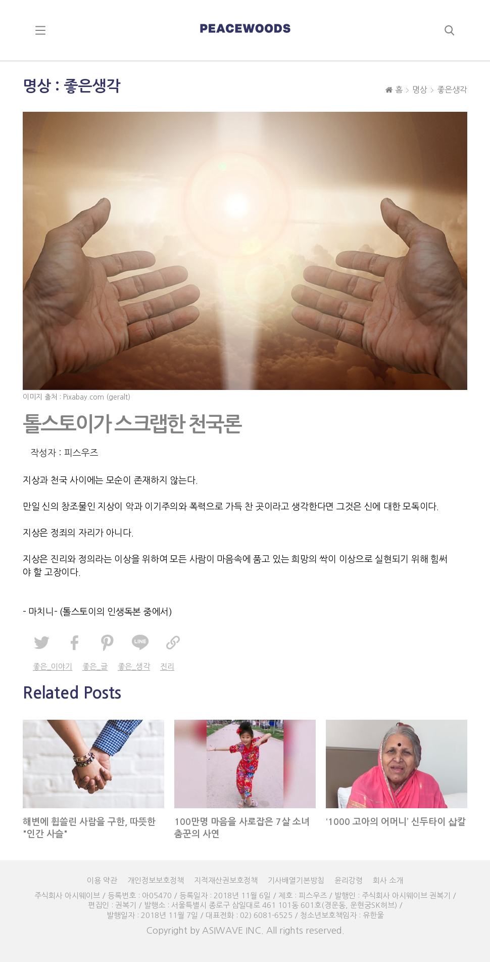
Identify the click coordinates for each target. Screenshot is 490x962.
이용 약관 (102, 880)
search (449, 30)
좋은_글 (95, 666)
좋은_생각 (134, 666)
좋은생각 (452, 89)
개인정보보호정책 (155, 880)
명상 (419, 89)
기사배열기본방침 (296, 880)
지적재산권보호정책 (226, 880)
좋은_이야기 (52, 666)
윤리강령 (348, 880)
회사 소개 (388, 880)
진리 (167, 666)
